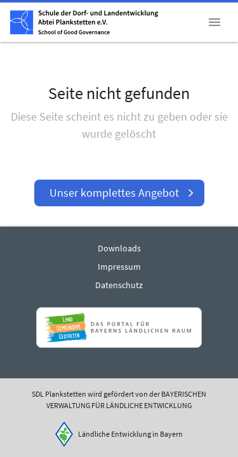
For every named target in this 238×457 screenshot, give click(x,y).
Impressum (119, 266)
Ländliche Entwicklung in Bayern (130, 434)
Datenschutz (119, 285)
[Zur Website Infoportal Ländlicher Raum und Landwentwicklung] (119, 327)
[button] (214, 22)
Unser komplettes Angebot (114, 192)
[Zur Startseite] (84, 22)
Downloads (119, 248)
